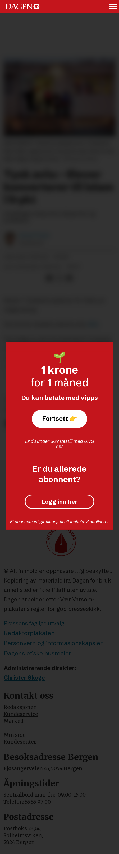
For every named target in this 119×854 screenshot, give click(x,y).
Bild (93, 324)
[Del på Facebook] (49, 278)
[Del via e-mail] (69, 278)
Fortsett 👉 (59, 418)
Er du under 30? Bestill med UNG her (59, 443)
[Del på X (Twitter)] (59, 278)
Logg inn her (60, 501)
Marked (13, 721)
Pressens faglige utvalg (34, 623)
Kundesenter (19, 742)
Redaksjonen (20, 707)
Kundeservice (20, 714)
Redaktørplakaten (29, 633)
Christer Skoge (24, 677)
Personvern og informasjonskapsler (53, 643)
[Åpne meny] (113, 7)
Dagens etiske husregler (37, 653)
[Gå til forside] (22, 7)
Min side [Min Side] (14, 735)
